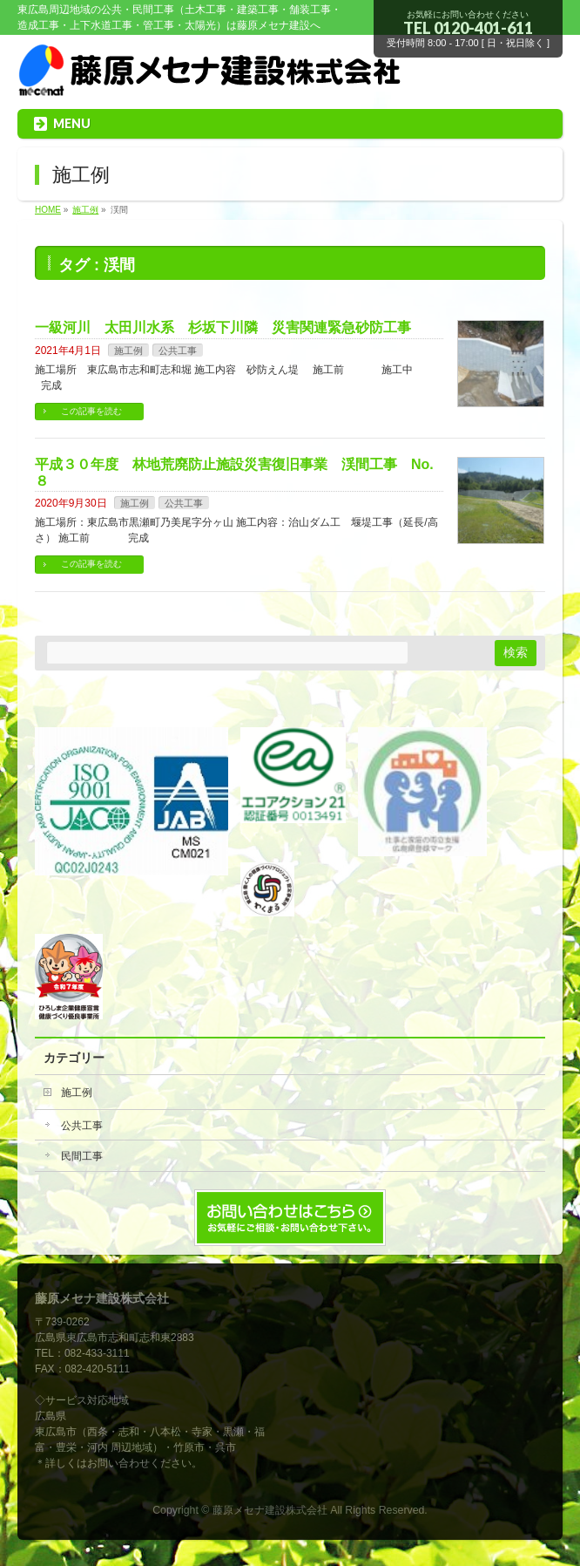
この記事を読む (91, 411)
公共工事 (177, 350)
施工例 (128, 350)
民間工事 (82, 1156)
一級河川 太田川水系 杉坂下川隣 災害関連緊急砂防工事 (223, 327)
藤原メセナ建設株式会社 (269, 1510)
